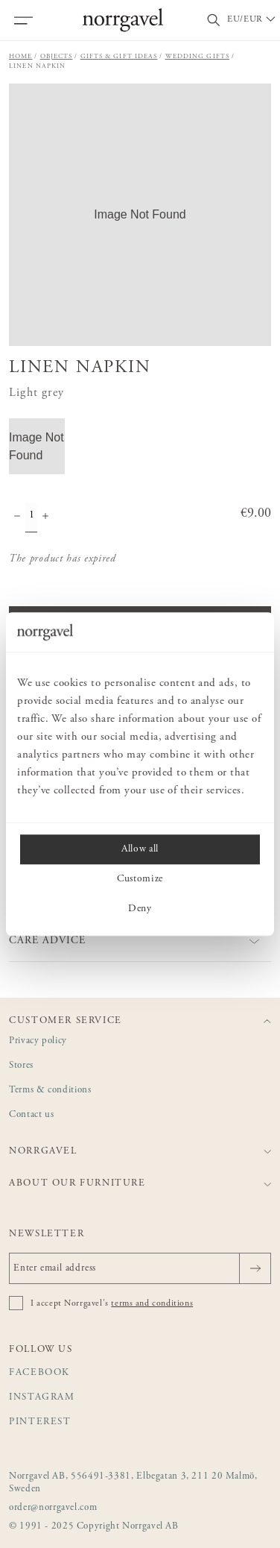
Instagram (42, 1398)
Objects (56, 56)
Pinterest (40, 1422)
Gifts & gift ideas (119, 56)
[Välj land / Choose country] (252, 20)
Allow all (140, 849)
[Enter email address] (140, 1268)
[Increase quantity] (45, 517)
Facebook (39, 1373)
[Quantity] (31, 517)
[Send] (255, 1268)
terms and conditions (152, 1303)
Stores (21, 1066)
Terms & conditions (50, 1090)
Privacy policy (38, 1041)
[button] (140, 215)
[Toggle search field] (213, 20)
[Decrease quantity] (17, 517)
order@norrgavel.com (53, 1508)
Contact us (31, 1115)
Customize (140, 879)
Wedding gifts (197, 56)
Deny (140, 909)
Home (21, 56)
